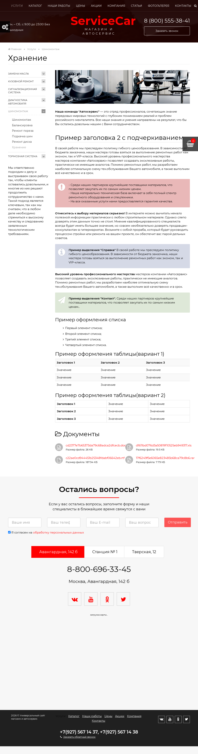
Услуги (17, 6)
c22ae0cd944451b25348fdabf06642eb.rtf (95, 458)
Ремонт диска (22, 141)
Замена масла (18, 73)
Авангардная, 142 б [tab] (58, 552)
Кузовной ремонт (21, 81)
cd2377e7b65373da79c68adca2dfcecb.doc (96, 445)
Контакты (183, 6)
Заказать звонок (166, 31)
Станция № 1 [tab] (104, 552)
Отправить (177, 522)
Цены (80, 6)
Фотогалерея (158, 6)
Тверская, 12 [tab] (144, 552)
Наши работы (59, 6)
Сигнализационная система (22, 91)
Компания (116, 6)
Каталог (35, 6)
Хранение (19, 147)
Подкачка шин (22, 136)
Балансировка (22, 125)
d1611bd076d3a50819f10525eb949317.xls (163, 445)
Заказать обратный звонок (79, 736)
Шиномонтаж (18, 111)
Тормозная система (22, 156)
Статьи (136, 6)
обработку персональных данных (58, 532)
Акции (96, 6)
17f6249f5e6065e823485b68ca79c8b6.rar (165, 458)
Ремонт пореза (22, 130)
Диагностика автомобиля (17, 102)
